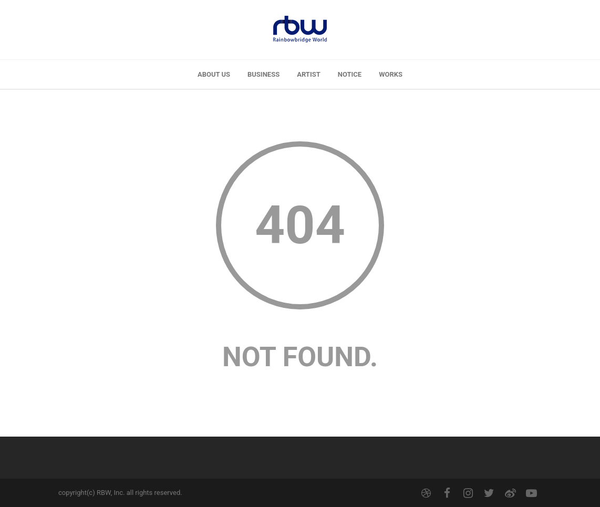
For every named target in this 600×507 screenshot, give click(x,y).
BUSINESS (263, 74)
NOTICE (349, 74)
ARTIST (308, 74)
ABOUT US (214, 74)
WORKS (390, 74)
